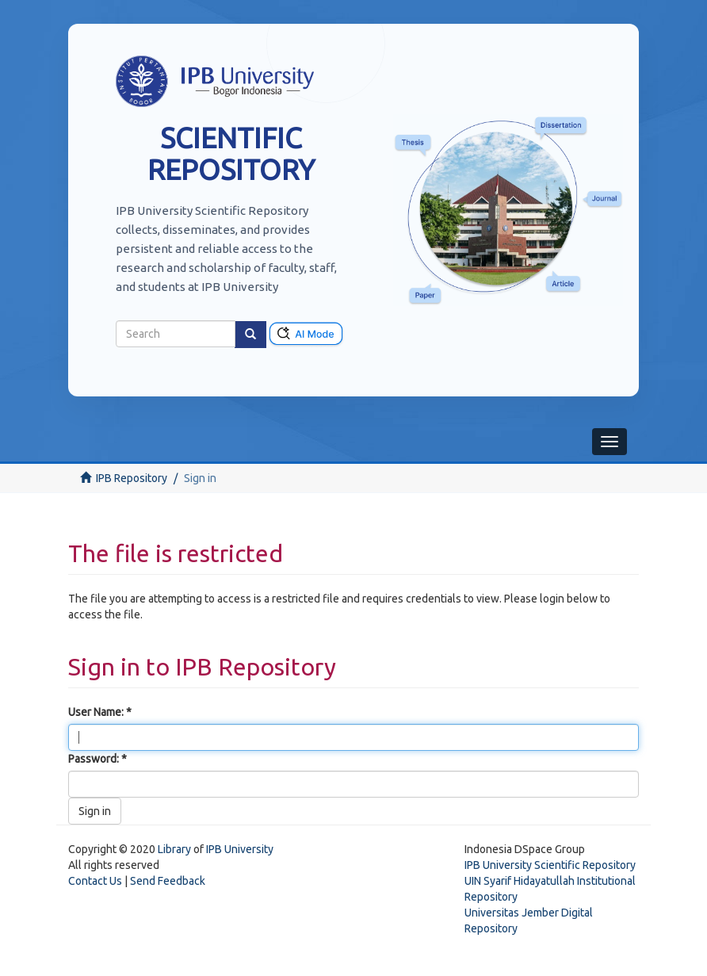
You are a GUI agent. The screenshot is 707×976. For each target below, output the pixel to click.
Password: (94, 758)
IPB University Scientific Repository (550, 865)
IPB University (239, 849)
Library (174, 849)
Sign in (94, 811)
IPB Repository (131, 478)
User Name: (97, 712)
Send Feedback (167, 881)
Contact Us (95, 881)
